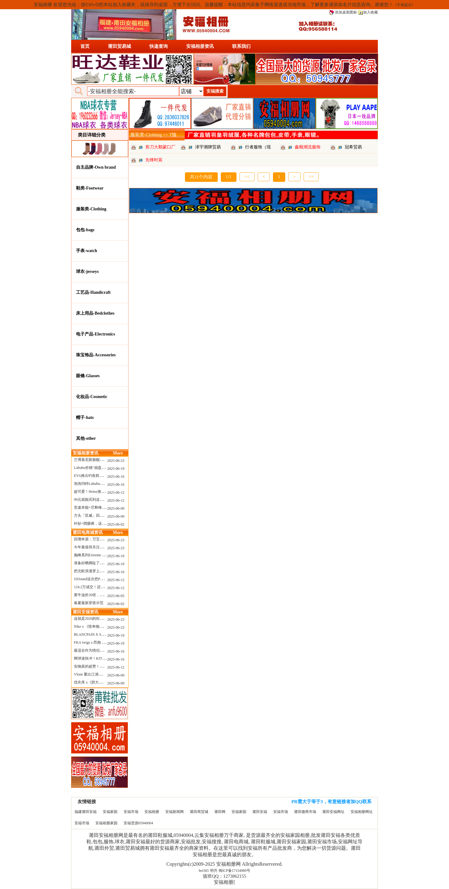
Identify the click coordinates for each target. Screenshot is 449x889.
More (118, 453)
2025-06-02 (116, 524)
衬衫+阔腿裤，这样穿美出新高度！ (102, 523)
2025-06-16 (116, 476)
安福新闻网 (174, 812)
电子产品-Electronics (95, 334)
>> (311, 176)
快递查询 (158, 46)
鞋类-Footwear (89, 188)
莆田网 (219, 812)
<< (247, 176)
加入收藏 (368, 12)
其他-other (86, 438)
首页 (85, 46)
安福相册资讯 (200, 46)
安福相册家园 (106, 823)
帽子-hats (85, 417)
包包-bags (85, 230)
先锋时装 (154, 160)
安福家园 (110, 812)
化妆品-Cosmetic (91, 396)
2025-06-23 (116, 460)
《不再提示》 (404, 5)
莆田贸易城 (119, 46)
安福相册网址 (362, 812)
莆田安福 (259, 812)
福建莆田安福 (86, 812)
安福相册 (151, 812)
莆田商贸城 (199, 812)
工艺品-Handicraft (93, 292)
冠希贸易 (353, 147)
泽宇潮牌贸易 (208, 147)
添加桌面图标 (343, 12)
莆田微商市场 (305, 812)
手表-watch (86, 250)
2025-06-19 (116, 468)
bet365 (204, 870)
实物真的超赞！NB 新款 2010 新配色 (103, 666)
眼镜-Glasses (88, 376)
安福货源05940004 (138, 823)
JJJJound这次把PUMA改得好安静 (100, 579)
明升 (213, 870)
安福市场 (131, 812)
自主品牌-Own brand (96, 167)
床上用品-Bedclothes (95, 313)
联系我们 (241, 46)
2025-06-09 (116, 508)
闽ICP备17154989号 (234, 870)
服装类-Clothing (91, 209)
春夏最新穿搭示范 (88, 603)
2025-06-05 (116, 596)
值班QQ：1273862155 (224, 876)
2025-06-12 (116, 492)
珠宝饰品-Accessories (96, 355)
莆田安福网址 (333, 812)
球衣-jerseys (87, 271)
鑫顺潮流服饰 (307, 147)
